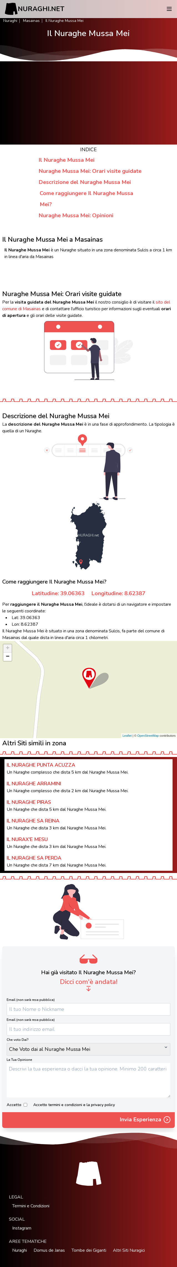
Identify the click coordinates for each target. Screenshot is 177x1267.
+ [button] (7, 648)
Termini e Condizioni (30, 1206)
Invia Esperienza (145, 1120)
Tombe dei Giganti (89, 1250)
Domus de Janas (49, 1250)
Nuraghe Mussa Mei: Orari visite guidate (90, 171)
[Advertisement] (88, 103)
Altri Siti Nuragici (129, 1250)
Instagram (21, 1228)
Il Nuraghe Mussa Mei (67, 160)
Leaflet (127, 735)
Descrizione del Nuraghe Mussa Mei (85, 182)
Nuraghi (10, 20)
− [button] (7, 657)
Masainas (31, 20)
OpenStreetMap (148, 735)
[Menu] (169, 8)
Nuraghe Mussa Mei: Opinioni (76, 215)
